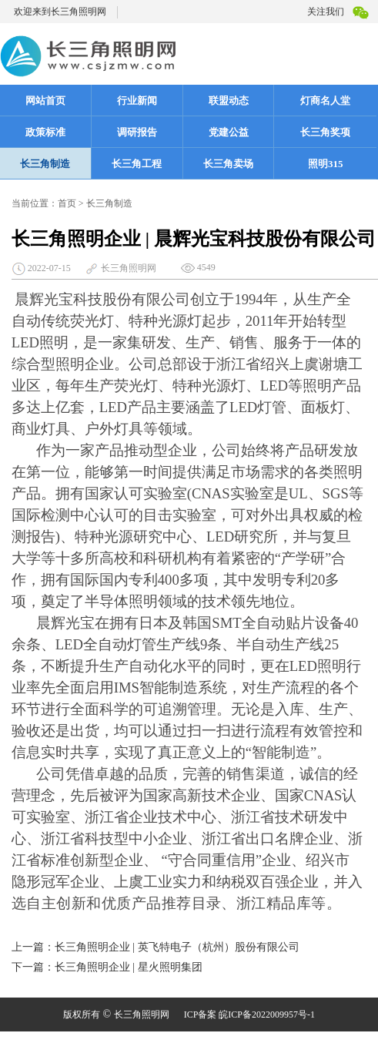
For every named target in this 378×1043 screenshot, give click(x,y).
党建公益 (229, 132)
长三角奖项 (335, 132)
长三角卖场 (228, 163)
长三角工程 (137, 163)
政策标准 (45, 132)
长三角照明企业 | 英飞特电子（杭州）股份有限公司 (177, 947)
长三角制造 (45, 163)
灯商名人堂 (325, 100)
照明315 (325, 163)
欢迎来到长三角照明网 (60, 11)
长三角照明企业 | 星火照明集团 (128, 967)
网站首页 (45, 100)
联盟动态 (229, 100)
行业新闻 (137, 100)
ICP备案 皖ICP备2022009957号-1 (249, 1014)
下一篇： (33, 967)
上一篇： (33, 947)
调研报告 (137, 132)
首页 (67, 203)
